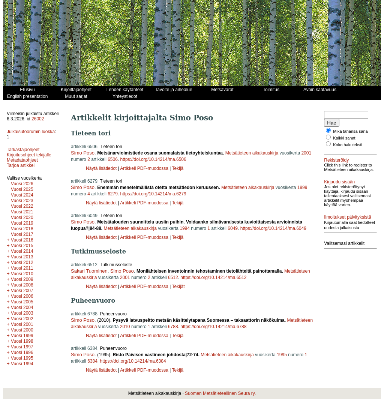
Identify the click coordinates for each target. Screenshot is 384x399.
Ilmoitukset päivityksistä (347, 217)
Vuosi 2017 (22, 234)
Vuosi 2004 (22, 307)
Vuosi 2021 (22, 211)
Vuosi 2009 (22, 279)
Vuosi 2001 (22, 324)
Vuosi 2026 (22, 183)
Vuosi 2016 (22, 240)
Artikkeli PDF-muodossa (144, 168)
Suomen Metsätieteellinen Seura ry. (220, 393)
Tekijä (178, 168)
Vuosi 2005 (22, 301)
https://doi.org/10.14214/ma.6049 (273, 228)
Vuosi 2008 (22, 285)
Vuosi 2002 (22, 318)
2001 (306, 153)
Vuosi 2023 (22, 200)
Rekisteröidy (336, 160)
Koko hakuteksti (347, 144)
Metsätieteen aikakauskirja (251, 153)
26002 (38, 119)
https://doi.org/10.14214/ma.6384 (133, 361)
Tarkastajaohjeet (23, 149)
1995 (282, 354)
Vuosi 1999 (22, 335)
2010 (125, 326)
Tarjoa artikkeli (21, 165)
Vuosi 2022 (22, 206)
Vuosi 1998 (22, 341)
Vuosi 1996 (22, 352)
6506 (113, 159)
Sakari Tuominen (89, 271)
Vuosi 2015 (22, 245)
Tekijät (178, 286)
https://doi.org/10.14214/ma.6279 (153, 193)
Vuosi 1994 (22, 363)
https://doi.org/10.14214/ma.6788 (213, 326)
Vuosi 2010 (22, 273)
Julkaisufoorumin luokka (31, 131)
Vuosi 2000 (22, 330)
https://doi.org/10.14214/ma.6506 (153, 159)
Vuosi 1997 (22, 347)
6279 (113, 193)
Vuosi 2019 (22, 223)
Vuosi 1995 (22, 358)
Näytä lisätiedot (102, 168)
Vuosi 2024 (22, 195)
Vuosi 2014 (22, 251)
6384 (92, 361)
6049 (233, 228)
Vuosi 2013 (22, 257)
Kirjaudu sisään (339, 181)
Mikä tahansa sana (350, 131)
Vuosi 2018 (22, 228)
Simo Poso (82, 153)
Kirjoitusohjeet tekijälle (29, 155)
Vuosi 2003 (22, 313)
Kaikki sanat (344, 138)
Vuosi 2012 (22, 262)
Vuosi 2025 (22, 189)
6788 (173, 326)
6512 (173, 277)
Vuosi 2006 (22, 296)
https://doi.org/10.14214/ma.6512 (213, 277)
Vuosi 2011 (22, 268)
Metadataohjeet (22, 160)
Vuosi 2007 (22, 290)
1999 (302, 187)
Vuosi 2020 (22, 217)
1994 (185, 228)
